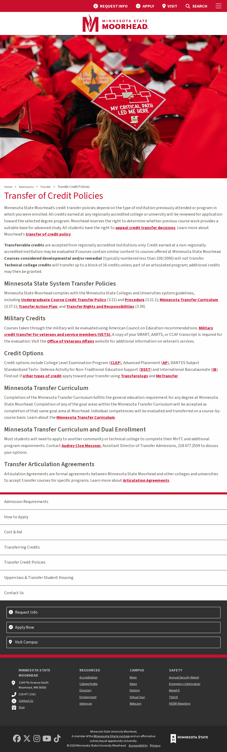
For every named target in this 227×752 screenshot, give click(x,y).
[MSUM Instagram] (36, 738)
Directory (85, 690)
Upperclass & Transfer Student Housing (39, 577)
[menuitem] (110, 6)
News (133, 684)
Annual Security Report (184, 677)
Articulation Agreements (146, 480)
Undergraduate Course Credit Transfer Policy (63, 300)
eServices (85, 703)
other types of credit (42, 376)
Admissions (26, 187)
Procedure (134, 300)
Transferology (134, 376)
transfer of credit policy (48, 234)
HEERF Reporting (179, 703)
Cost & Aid (13, 532)
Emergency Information (184, 684)
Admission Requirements (26, 502)
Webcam (135, 703)
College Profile (88, 684)
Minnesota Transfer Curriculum (189, 300)
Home (8, 187)
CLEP (115, 363)
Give (22, 707)
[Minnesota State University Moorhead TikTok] (57, 738)
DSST (145, 369)
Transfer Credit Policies (25, 562)
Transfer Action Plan (38, 306)
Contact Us (14, 593)
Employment (88, 697)
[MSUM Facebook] (17, 738)
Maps (133, 677)
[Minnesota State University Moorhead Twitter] (27, 738)
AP (165, 363)
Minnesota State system (112, 736)
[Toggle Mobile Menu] (219, 6)
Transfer (45, 187)
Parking (135, 690)
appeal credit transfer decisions (145, 228)
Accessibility (138, 745)
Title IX (173, 697)
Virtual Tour (137, 697)
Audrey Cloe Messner (81, 446)
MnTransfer (167, 376)
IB (214, 369)
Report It (174, 690)
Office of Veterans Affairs (70, 341)
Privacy (155, 745)
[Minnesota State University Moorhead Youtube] (46, 738)
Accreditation (88, 677)
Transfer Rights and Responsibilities (100, 306)
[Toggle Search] (196, 6)
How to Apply (16, 517)
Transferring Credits (22, 547)
